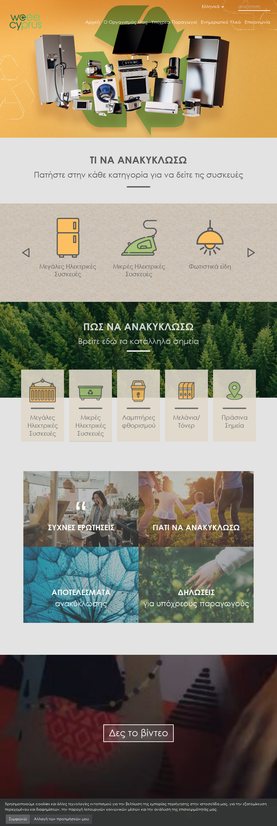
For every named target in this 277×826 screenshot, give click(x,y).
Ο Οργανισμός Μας (125, 22)
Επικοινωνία (257, 22)
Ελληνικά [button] (213, 6)
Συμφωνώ (18, 818)
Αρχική (92, 22)
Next (252, 252)
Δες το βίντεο (138, 732)
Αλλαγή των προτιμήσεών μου (61, 818)
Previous (25, 252)
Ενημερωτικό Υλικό (221, 22)
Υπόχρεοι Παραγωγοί (174, 22)
